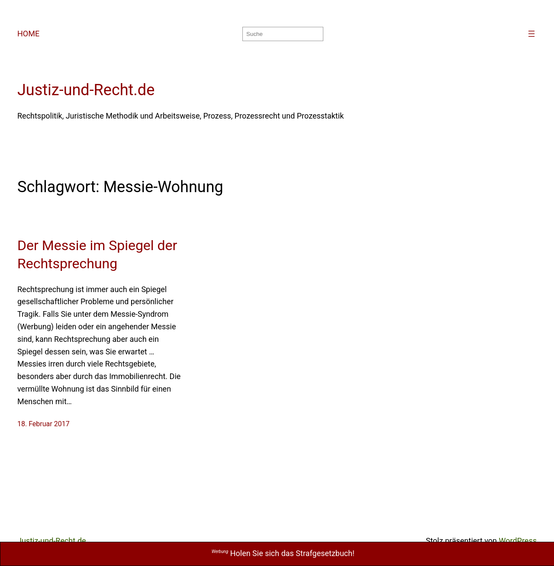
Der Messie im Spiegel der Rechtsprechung (97, 254)
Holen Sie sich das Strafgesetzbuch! (283, 553)
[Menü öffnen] (531, 34)
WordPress (518, 540)
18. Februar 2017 (43, 424)
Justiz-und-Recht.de (86, 90)
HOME (28, 33)
